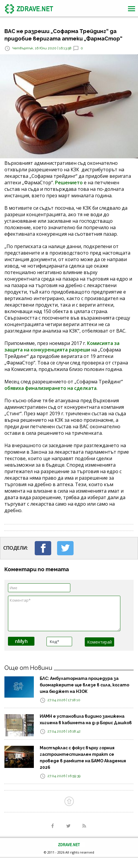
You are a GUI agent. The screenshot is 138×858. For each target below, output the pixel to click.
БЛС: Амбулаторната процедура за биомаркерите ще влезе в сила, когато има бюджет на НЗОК (84, 685)
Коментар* (64, 613)
